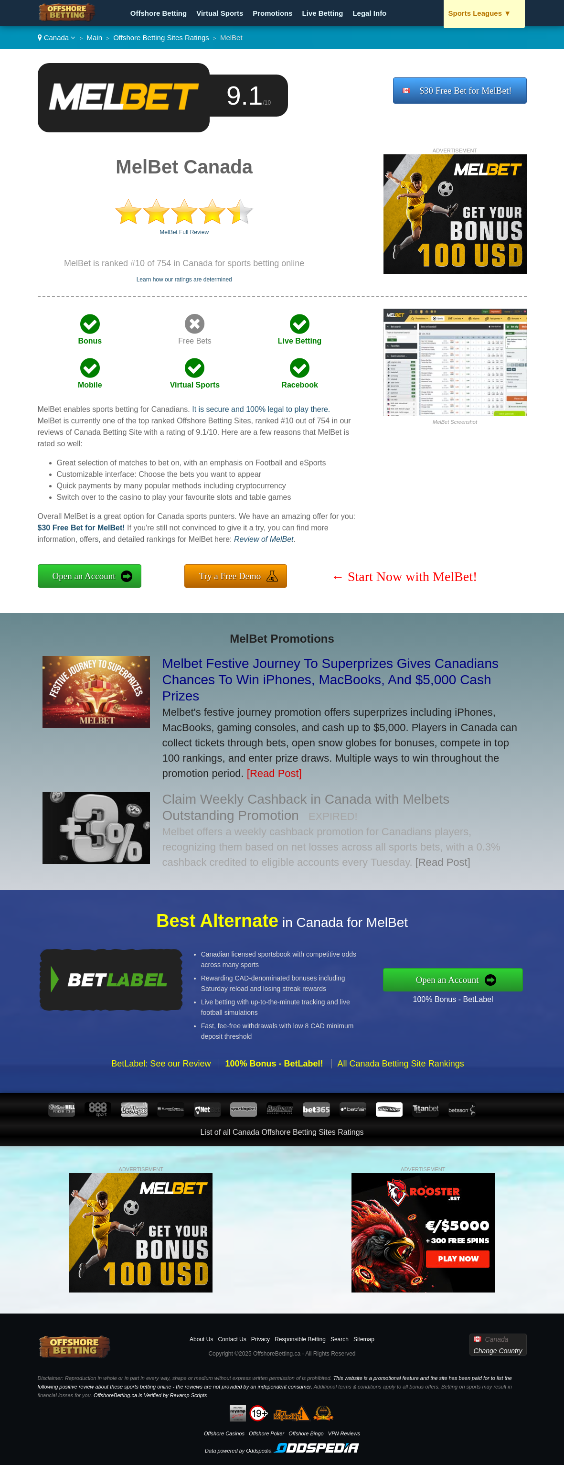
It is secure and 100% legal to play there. (261, 409)
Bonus (90, 341)
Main (95, 37)
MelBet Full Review (184, 232)
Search (339, 1339)
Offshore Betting (158, 13)
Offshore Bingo (305, 1433)
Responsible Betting (300, 1339)
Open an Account (84, 576)
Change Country (498, 1351)
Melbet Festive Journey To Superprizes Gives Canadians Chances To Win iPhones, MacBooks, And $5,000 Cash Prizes (330, 679)
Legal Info (369, 13)
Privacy (260, 1339)
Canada (57, 37)
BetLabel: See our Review (161, 1083)
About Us (201, 1339)
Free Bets (194, 341)
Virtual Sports (219, 13)
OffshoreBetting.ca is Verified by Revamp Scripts (150, 1395)
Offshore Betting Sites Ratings (161, 37)
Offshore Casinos (224, 1433)
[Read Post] (274, 773)
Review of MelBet (264, 539)
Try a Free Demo (230, 576)
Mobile (90, 385)
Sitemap (363, 1339)
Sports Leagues (479, 13)
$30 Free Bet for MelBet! (465, 91)
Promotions (272, 13)
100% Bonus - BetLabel (473, 995)
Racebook (299, 385)
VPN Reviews (344, 1433)
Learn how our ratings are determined (184, 279)
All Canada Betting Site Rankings (401, 1083)
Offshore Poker (266, 1433)
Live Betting (322, 13)
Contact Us (232, 1339)
